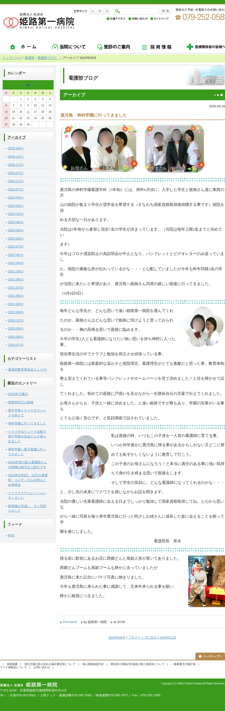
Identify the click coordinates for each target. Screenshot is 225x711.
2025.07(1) (15, 173)
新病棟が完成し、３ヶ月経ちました (27, 508)
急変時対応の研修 (21, 402)
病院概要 (12, 664)
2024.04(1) (15, 197)
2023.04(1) (15, 230)
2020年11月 (167, 637)
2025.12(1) (15, 156)
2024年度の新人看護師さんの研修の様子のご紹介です (27, 464)
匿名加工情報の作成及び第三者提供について (138, 664)
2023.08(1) (15, 222)
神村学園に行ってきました (27, 423)
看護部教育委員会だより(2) (27, 369)
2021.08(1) (15, 279)
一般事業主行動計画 (183, 664)
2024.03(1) (15, 206)
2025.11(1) (15, 165)
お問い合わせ (42, 667)
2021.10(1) (15, 271)
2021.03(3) (15, 312)
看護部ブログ (48, 58)
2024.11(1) (15, 181)
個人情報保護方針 (93, 664)
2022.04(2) (15, 263)
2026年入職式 (18, 394)
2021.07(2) (15, 287)
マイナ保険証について (13, 667)
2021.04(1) (15, 304)
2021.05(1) (15, 296)
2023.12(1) (15, 214)
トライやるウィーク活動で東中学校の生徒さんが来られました (27, 436)
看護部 (29, 58)
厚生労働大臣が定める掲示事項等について (50, 664)
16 (28, 112)
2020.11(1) (15, 320)
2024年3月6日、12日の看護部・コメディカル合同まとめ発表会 (28, 480)
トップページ (12, 58)
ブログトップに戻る (142, 637)
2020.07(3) (15, 345)
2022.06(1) (15, 255)
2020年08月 (117, 637)
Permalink (70, 622)
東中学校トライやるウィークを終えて (27, 413)
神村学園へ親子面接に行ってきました (27, 451)
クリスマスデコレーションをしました (27, 495)
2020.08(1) (15, 337)
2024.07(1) (15, 189)
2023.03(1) (15, 238)
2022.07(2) (15, 246)
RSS (11, 535)
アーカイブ (16, 137)
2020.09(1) (15, 328)
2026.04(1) (15, 148)
